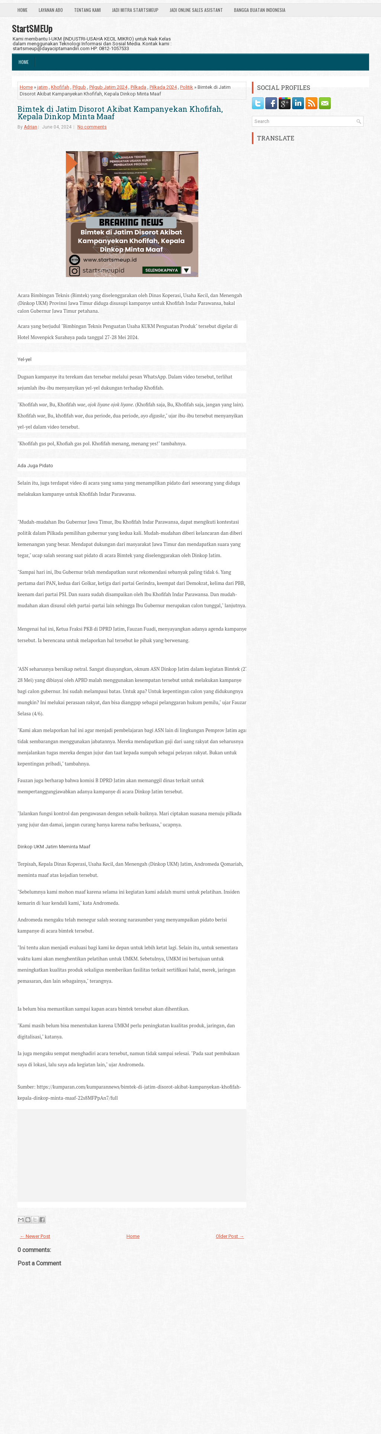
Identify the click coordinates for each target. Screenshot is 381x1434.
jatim (42, 87)
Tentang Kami (87, 10)
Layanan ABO (51, 10)
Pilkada (138, 87)
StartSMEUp (32, 28)
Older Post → (230, 1236)
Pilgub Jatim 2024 (108, 87)
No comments (92, 127)
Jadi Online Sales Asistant (196, 10)
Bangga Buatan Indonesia (259, 10)
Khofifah (60, 87)
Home (22, 10)
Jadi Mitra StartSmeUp (135, 10)
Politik (186, 87)
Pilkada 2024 (163, 87)
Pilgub (79, 87)
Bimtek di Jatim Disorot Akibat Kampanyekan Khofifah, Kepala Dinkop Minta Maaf (120, 112)
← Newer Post (35, 1236)
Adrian (30, 127)
